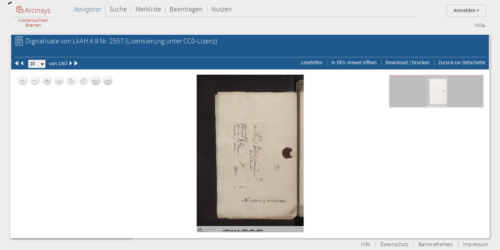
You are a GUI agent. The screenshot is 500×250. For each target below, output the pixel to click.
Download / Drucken (407, 62)
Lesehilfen (312, 62)
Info (365, 244)
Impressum (475, 244)
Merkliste (148, 9)
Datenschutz (394, 244)
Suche (118, 9)
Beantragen (186, 9)
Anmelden (466, 10)
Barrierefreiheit (435, 244)
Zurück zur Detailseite (461, 62)
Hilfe (480, 26)
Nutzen (221, 9)
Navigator (87, 9)
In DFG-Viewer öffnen (354, 62)
